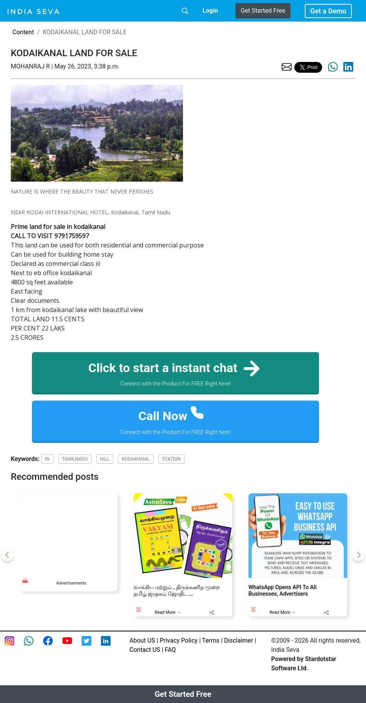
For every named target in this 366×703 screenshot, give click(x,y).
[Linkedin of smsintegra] (110, 645)
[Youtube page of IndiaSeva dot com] (72, 645)
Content (23, 32)
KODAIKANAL (136, 459)
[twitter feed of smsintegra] (91, 645)
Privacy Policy (178, 640)
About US (142, 640)
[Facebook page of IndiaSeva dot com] (52, 645)
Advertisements (71, 583)
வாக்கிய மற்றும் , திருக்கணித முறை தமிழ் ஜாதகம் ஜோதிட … (177, 590)
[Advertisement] (68, 531)
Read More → (168, 612)
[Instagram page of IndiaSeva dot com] (14, 645)
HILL (105, 459)
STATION (171, 459)
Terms (211, 640)
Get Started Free (263, 10)
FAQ (170, 649)
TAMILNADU (75, 459)
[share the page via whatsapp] (333, 67)
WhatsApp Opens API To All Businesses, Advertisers (282, 590)
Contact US (144, 649)
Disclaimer (238, 640)
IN (47, 459)
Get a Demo (328, 11)
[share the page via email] (286, 66)
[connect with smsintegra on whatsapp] (33, 645)
